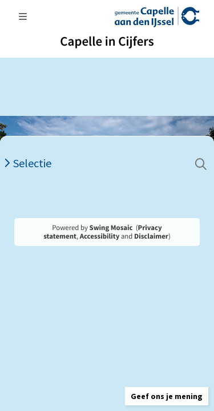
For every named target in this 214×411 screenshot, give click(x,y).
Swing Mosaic (111, 227)
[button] (166, 396)
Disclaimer (151, 236)
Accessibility (100, 236)
